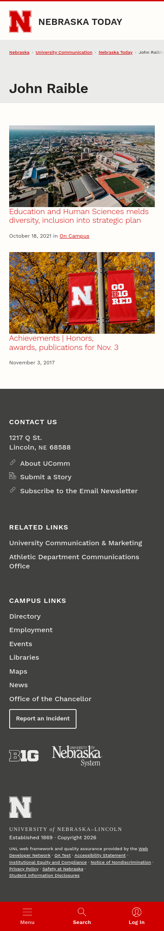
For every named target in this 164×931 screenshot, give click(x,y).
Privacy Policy (23, 868)
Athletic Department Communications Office (74, 561)
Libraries (24, 657)
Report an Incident (43, 718)
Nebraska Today (80, 21)
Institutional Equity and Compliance (48, 862)
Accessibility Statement (100, 855)
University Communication (64, 52)
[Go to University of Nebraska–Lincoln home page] (20, 21)
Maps (18, 671)
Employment (30, 630)
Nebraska (19, 52)
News (18, 685)
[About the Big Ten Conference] (23, 756)
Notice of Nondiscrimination (121, 862)
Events (20, 644)
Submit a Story (45, 477)
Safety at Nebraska (62, 868)
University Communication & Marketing (75, 543)
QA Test (62, 855)
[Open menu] (27, 916)
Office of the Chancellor (50, 699)
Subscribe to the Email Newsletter (79, 491)
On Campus (74, 236)
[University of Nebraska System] (77, 756)
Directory (25, 616)
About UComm (45, 463)
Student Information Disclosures (44, 875)
